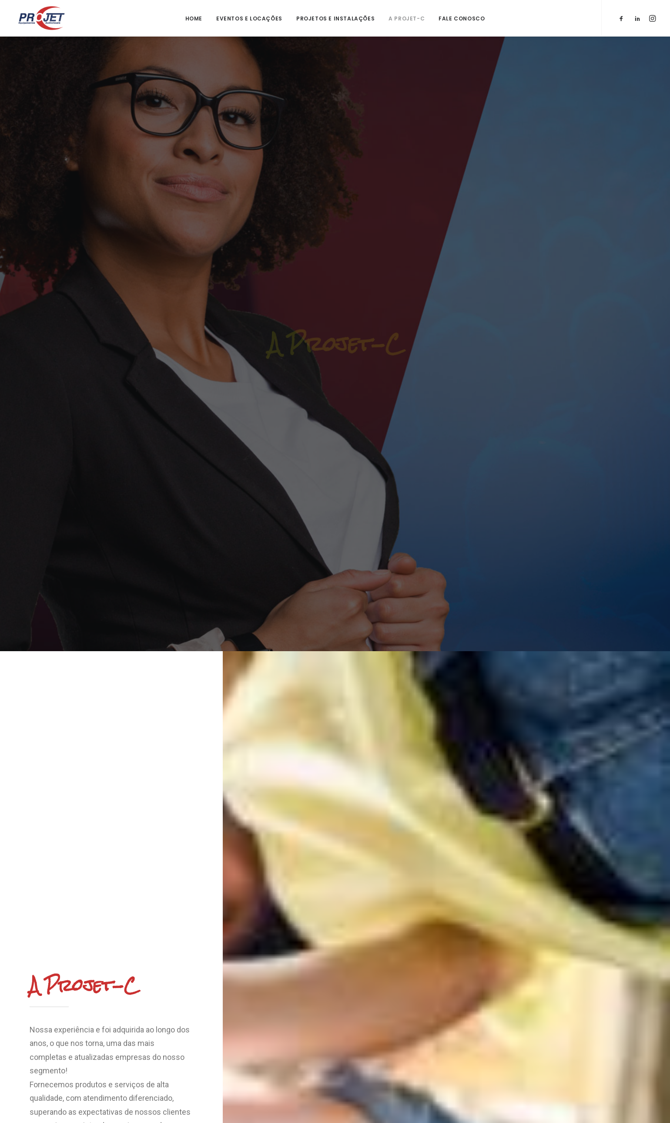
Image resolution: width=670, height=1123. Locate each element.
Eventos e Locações (249, 18)
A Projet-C (407, 18)
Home (193, 18)
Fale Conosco (462, 18)
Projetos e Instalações (335, 18)
